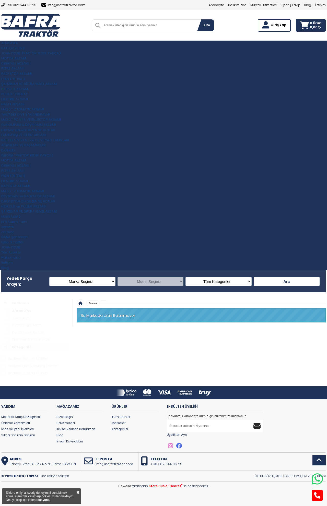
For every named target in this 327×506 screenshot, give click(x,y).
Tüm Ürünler (121, 417)
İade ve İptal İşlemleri (17, 429)
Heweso (124, 486)
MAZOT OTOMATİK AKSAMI (22, 109)
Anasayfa (216, 5)
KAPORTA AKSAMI (15, 186)
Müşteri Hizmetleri (263, 5)
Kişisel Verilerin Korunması (76, 429)
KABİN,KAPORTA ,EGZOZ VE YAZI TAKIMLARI (35, 140)
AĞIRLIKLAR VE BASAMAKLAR (23, 145)
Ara (286, 281)
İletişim (320, 5)
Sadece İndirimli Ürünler (28, 358)
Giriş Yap (278, 24)
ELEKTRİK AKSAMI (14, 99)
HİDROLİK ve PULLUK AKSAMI (23, 206)
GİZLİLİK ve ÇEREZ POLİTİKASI (305, 476)
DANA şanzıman (14, 237)
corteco (8, 232)
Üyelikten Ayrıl (177, 434)
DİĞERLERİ (9, 150)
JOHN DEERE (11, 247)
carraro (7, 226)
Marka (93, 303)
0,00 (315, 27)
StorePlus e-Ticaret (166, 486)
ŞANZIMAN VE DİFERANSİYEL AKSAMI (29, 83)
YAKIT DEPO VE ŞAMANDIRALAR (25, 114)
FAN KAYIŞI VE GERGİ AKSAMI (23, 134)
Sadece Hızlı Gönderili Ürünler (33, 365)
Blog (307, 5)
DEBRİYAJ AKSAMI (15, 63)
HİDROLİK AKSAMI (15, 89)
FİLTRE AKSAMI (12, 68)
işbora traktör (12, 242)
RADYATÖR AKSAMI (16, 73)
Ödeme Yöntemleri (15, 423)
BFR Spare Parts (14, 221)
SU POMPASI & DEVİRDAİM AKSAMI (28, 124)
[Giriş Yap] (265, 25)
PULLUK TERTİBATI (14, 94)
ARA (207, 25)
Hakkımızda (237, 5)
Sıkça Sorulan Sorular (18, 435)
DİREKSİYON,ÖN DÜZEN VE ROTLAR (28, 129)
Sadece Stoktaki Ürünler (28, 372)
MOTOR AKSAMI (14, 58)
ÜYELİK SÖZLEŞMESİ (268, 476)
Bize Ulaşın (64, 417)
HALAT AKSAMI (12, 104)
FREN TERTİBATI (13, 78)
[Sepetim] (304, 25)
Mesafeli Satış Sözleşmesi (21, 417)
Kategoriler (120, 429)
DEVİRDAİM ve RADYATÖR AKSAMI (28, 196)
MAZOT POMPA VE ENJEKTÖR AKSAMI (31, 119)
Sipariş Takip (290, 5)
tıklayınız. (43, 500)
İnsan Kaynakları (69, 441)
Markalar (118, 423)
